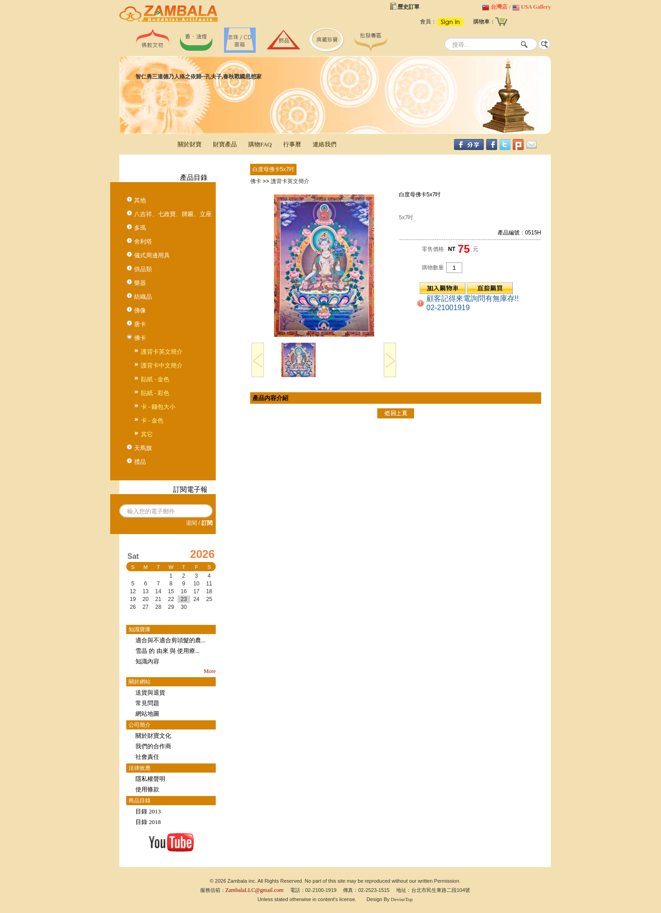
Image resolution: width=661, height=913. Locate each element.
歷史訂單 (409, 7)
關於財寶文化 (153, 735)
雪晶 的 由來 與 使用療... (167, 650)
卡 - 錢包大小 (158, 406)
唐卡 (140, 324)
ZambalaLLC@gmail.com (254, 890)
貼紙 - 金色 (155, 379)
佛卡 (140, 337)
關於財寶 (190, 144)
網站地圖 (147, 713)
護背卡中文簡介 (162, 365)
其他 (140, 200)
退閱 (191, 523)
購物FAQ (260, 144)
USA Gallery (536, 7)
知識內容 (147, 661)
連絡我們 (324, 144)
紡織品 (143, 296)
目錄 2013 (148, 811)
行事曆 (292, 144)
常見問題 (147, 703)
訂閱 (207, 523)
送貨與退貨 (150, 692)
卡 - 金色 (152, 420)
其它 (147, 434)
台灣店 (499, 7)
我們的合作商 (153, 746)
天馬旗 (143, 448)
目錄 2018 (148, 821)
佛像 (140, 310)
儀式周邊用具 (152, 255)
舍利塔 (143, 241)
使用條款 (147, 789)
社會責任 (147, 756)
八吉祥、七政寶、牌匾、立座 (173, 214)
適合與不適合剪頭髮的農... (170, 640)
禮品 (140, 461)
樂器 (140, 282)
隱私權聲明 (150, 778)
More (210, 671)
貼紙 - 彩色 (155, 393)
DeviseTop (402, 899)
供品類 (143, 269)
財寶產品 (225, 144)
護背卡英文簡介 (162, 351)
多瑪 (140, 227)
